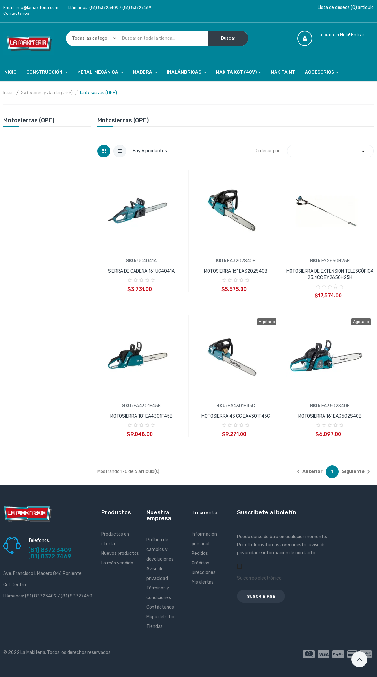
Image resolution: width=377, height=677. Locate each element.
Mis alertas (203, 582)
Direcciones (204, 572)
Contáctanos (16, 13)
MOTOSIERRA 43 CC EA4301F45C (235, 416)
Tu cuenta (204, 513)
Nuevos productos (120, 553)
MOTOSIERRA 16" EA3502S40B (330, 416)
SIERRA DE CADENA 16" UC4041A (141, 271)
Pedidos (200, 553)
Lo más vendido (117, 563)
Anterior (309, 472)
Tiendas (154, 626)
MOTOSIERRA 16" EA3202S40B (235, 271)
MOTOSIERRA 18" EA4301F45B (141, 416)
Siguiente (357, 472)
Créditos (200, 563)
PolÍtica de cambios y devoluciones (160, 549)
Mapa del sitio (160, 617)
